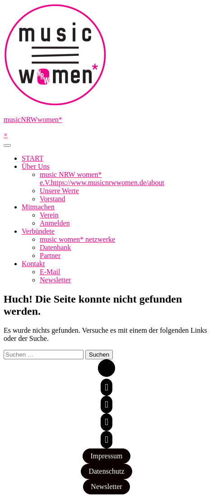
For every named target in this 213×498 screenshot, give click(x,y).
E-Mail (50, 272)
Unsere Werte (59, 191)
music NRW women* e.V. (102, 178)
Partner (50, 255)
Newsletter (55, 280)
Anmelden (55, 223)
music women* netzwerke (77, 239)
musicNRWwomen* (33, 119)
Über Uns (36, 166)
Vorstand (52, 199)
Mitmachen (38, 207)
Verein (49, 215)
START (32, 158)
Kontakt (33, 263)
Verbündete (38, 231)
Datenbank (55, 247)
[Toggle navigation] (7, 145)
